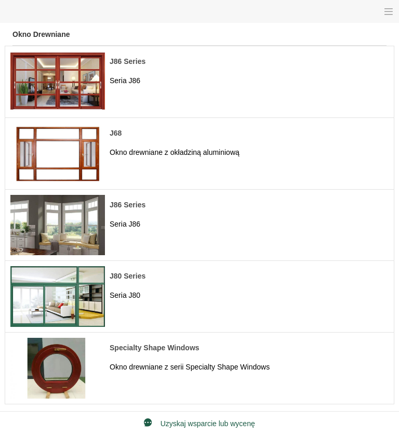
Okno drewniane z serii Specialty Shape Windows (190, 367)
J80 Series (127, 276)
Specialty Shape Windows (155, 348)
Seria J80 (125, 295)
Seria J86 (125, 80)
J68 (116, 133)
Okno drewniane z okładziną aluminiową (175, 152)
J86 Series (127, 61)
